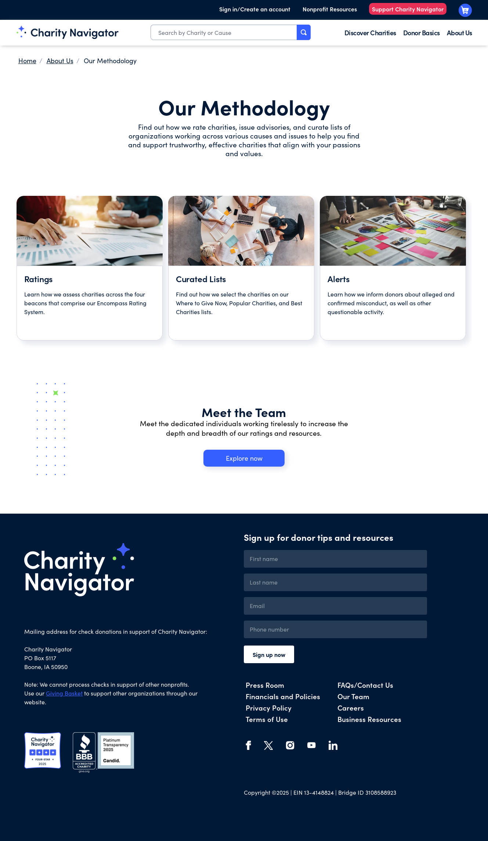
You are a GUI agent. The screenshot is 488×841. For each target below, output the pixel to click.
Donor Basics (421, 32)
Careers (350, 707)
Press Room (265, 685)
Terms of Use (267, 719)
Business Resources (369, 719)
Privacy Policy (269, 707)
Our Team (353, 696)
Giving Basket (64, 693)
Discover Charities (370, 32)
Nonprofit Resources (330, 9)
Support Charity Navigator (408, 9)
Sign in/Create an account (254, 9)
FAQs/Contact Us (365, 685)
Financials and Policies (283, 696)
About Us (459, 32)
